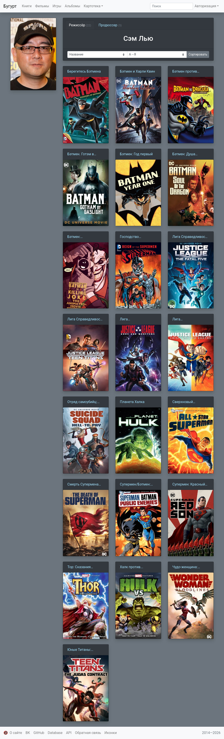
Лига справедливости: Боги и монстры (138, 319)
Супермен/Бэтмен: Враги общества (135, 484)
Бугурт (10, 6)
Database (55, 733)
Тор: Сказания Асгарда (79, 567)
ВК (28, 733)
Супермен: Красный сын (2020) (188, 484)
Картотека (92, 6)
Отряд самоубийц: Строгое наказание (83, 402)
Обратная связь (88, 733)
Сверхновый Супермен (182, 402)
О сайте (16, 733)
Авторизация (205, 6)
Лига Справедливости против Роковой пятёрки (190, 237)
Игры (56, 6)
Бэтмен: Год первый (136, 154)
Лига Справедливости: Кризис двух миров (188, 319)
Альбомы (72, 6)
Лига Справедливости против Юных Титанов (85, 319)
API (69, 733)
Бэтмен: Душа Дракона (183, 154)
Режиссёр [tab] (80, 25)
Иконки (111, 733)
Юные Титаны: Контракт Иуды (80, 650)
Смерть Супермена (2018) (82, 484)
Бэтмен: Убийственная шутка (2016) (84, 237)
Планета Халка (132, 402)
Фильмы (42, 6)
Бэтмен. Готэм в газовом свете (80, 154)
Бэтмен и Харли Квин (137, 71)
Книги (27, 6)
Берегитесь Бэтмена (84, 71)
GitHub (38, 733)
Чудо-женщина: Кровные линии (185, 567)
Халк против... (131, 567)
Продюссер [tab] (110, 25)
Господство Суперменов (130, 237)
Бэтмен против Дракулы (184, 71)
